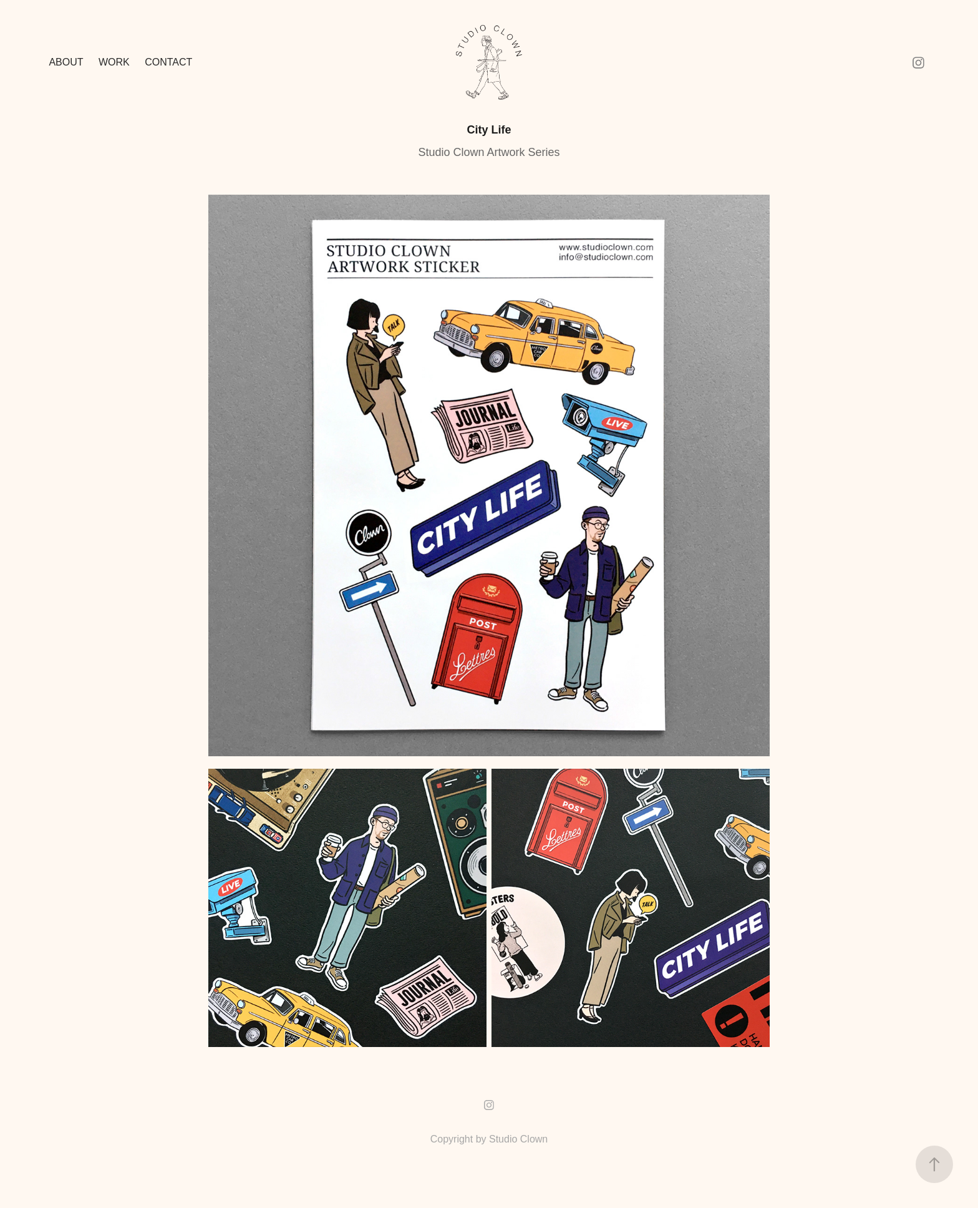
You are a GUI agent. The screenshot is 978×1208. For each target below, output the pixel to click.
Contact (168, 62)
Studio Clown (518, 1139)
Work (114, 62)
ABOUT (66, 62)
